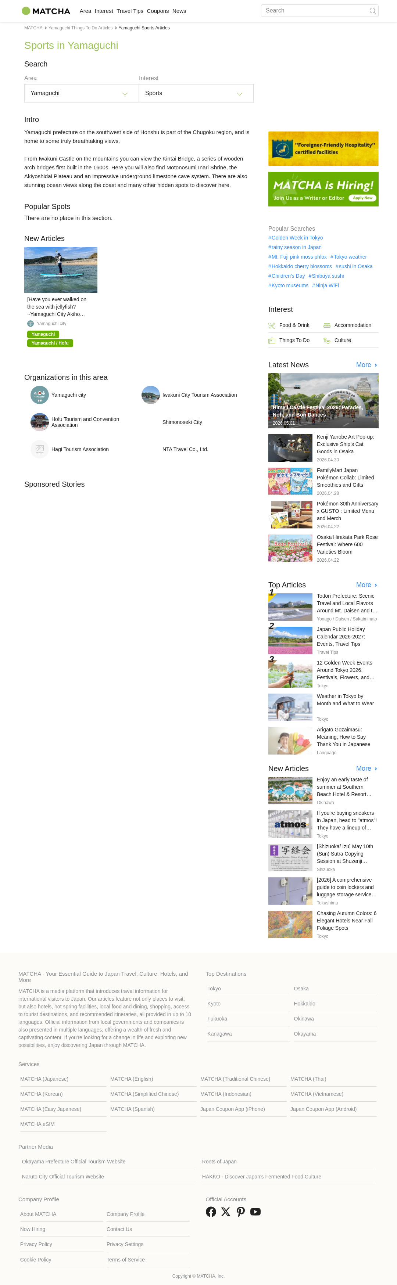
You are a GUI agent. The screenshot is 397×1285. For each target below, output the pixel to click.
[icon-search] (372, 10)
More (364, 364)
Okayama (305, 1034)
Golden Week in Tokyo (297, 237)
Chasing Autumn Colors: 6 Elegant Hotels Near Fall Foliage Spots (347, 920)
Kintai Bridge (178, 158)
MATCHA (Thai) (308, 1079)
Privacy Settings (125, 1244)
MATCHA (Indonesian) (225, 1094)
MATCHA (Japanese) (44, 1079)
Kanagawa (219, 1034)
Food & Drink (289, 325)
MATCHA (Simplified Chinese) (144, 1094)
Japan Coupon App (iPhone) (232, 1109)
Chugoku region (212, 132)
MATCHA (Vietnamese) (316, 1094)
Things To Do (289, 340)
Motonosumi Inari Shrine (196, 167)
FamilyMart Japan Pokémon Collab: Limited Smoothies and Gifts (345, 477)
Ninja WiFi (327, 285)
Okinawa (304, 1019)
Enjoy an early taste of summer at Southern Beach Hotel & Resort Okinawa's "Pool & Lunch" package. (346, 794)
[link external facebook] (212, 1214)
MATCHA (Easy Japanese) (50, 1109)
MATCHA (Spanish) (132, 1109)
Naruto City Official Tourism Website (63, 1177)
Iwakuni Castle (57, 158)
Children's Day (288, 275)
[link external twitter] (227, 1214)
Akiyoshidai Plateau (48, 176)
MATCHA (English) (131, 1079)
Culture (337, 340)
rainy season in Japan (297, 247)
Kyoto (214, 1004)
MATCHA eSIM (37, 1124)
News (217, 11)
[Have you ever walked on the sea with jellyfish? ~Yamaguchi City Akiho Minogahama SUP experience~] (56, 314)
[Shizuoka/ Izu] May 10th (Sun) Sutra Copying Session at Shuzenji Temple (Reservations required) (345, 861)
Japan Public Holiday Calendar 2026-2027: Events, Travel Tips (341, 636)
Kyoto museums (290, 285)
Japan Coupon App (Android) (323, 1109)
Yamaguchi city (51, 323)
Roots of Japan (219, 1162)
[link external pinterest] (242, 1214)
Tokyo (214, 988)
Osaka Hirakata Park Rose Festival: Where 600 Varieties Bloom (347, 544)
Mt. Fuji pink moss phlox (299, 256)
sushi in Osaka (356, 266)
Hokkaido (304, 1004)
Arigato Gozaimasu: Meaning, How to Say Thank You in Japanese (344, 737)
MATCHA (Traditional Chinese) (235, 1079)
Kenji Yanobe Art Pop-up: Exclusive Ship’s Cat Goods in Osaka (345, 444)
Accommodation (347, 325)
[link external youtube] (257, 1214)
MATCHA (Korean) (41, 1094)
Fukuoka (217, 1019)
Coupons (187, 11)
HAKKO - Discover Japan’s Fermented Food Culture (261, 1177)
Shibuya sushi (328, 275)
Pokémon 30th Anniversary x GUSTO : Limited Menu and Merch (347, 511)
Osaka (301, 988)
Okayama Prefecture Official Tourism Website (74, 1162)
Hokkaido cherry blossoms (302, 266)
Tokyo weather (350, 256)
